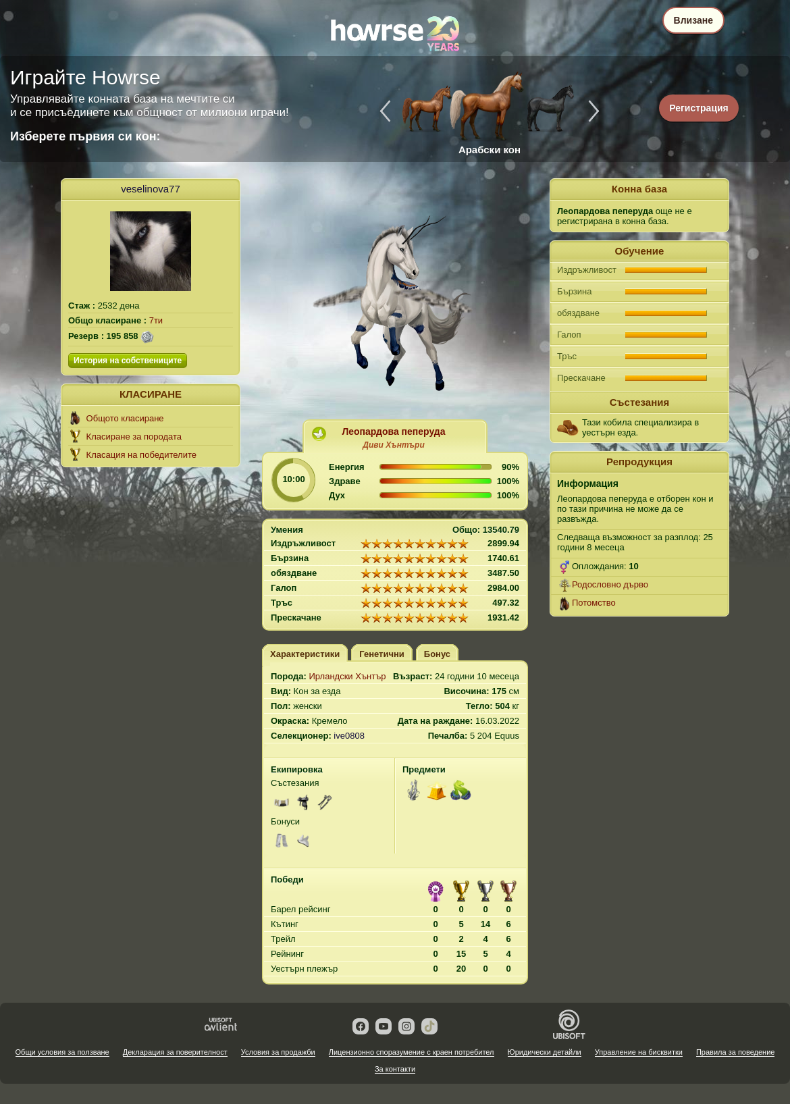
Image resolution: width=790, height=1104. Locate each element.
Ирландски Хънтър (347, 676)
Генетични (381, 654)
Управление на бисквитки (639, 1052)
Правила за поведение (735, 1052)
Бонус (437, 654)
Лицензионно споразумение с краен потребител (411, 1052)
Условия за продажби (278, 1052)
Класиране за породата (134, 436)
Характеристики (305, 654)
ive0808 (349, 736)
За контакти (395, 1069)
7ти (156, 320)
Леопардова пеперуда (393, 431)
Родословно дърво (610, 584)
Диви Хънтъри (393, 445)
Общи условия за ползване (62, 1052)
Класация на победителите (141, 455)
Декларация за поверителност (175, 1052)
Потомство (594, 603)
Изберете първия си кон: (85, 136)
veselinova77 (150, 188)
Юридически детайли (544, 1052)
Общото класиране (125, 418)
